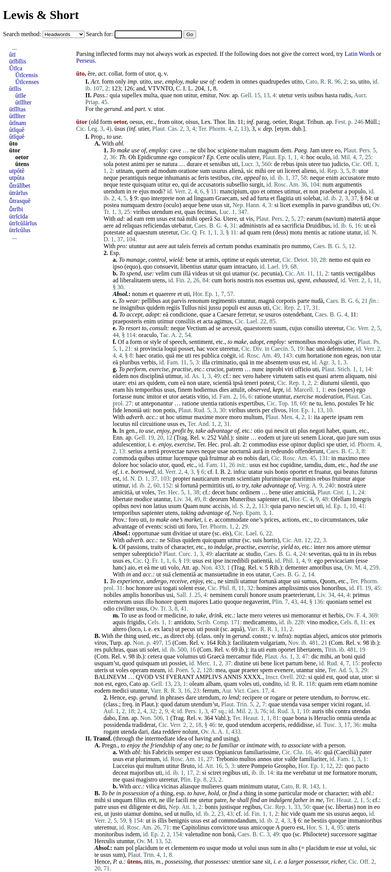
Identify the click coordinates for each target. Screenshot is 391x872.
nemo (336, 259)
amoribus (321, 567)
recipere (252, 697)
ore (271, 171)
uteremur (105, 827)
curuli (241, 595)
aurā (257, 451)
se (158, 164)
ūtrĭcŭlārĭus (23, 223)
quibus (146, 458)
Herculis (104, 841)
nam (119, 848)
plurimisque (276, 478)
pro (121, 246)
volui (250, 848)
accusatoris (211, 184)
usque (214, 848)
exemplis (303, 205)
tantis (338, 273)
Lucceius (124, 766)
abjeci (320, 636)
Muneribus (243, 499)
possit (212, 629)
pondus (243, 246)
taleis (183, 246)
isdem (132, 834)
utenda (289, 704)
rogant (354, 704)
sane (257, 861)
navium (335, 218)
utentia (209, 403)
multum (253, 417)
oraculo (148, 335)
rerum (228, 478)
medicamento (259, 622)
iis (359, 554)
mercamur (238, 656)
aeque (190, 205)
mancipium (233, 191)
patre (220, 800)
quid (359, 656)
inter (319, 547)
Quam (190, 506)
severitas (319, 554)
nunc (258, 369)
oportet (298, 471)
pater (365, 752)
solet (153, 649)
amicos (339, 636)
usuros (273, 314)
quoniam (337, 601)
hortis (270, 540)
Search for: (100, 34)
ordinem (250, 492)
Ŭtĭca (15, 68)
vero (248, 376)
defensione (340, 348)
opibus (121, 506)
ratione (337, 232)
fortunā (189, 485)
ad (153, 171)
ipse (218, 560)
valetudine (198, 834)
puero (288, 827)
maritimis (304, 478)
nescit (281, 430)
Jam (315, 150)
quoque (233, 601)
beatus (351, 471)
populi (230, 307)
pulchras (113, 649)
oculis (238, 157)
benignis (178, 820)
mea (220, 670)
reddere (172, 731)
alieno (309, 171)
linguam (204, 198)
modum (167, 171)
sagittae (367, 834)
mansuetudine (221, 574)
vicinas (169, 786)
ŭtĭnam (17, 123)
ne (193, 150)
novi (136, 506)
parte (303, 301)
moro (235, 417)
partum (294, 663)
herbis (335, 615)
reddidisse (300, 725)
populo (357, 191)
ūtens (22, 164)
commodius (263, 444)
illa (206, 362)
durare (194, 164)
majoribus (142, 772)
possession (135, 793)
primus (361, 595)
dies (224, 389)
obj (189, 636)
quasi (322, 376)
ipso (118, 266)
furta (263, 198)
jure (287, 437)
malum (247, 150)
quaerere (165, 294)
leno (329, 403)
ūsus (119, 128)
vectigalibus (360, 273)
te (220, 725)
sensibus (220, 164)
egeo (120, 684)
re (134, 191)
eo (337, 150)
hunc (232, 492)
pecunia (270, 273)
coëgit (228, 355)
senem (309, 437)
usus (216, 205)
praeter (250, 670)
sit (227, 205)
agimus (223, 321)
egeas (351, 355)
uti (235, 164)
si (276, 205)
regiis (173, 307)
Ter (201, 444)
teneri (251, 383)
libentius (190, 266)
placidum (146, 848)
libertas (345, 807)
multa (150, 95)
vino (312, 622)
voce (212, 348)
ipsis (301, 164)
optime (230, 259)
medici (120, 690)
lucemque (185, 458)
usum (175, 506)
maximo (347, 458)
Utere (230, 218)
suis (268, 471)
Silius (173, 540)
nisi (202, 307)
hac (200, 348)
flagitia (285, 198)
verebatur (304, 772)
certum (224, 246)
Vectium (197, 328)
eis (225, 533)
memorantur (306, 615)
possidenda (117, 725)
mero (256, 615)
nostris (246, 280)
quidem (156, 307)
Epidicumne (152, 157)
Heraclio (324, 718)
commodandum (238, 820)
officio (303, 369)
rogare (278, 697)
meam (157, 670)
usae (222, 451)
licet (285, 205)
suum (280, 328)
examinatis (267, 246)
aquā (236, 629)
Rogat (296, 122)
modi (156, 191)
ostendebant (297, 314)
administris (252, 225)
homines (267, 588)
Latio (215, 601)
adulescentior (129, 444)
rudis (345, 95)
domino (152, 813)
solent (186, 588)
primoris (371, 636)
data (156, 731)
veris (300, 95)
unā (320, 348)
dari (263, 458)
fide (117, 410)
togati (170, 588)
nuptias (303, 636)
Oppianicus (229, 752)
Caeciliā (346, 752)
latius (160, 506)
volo (173, 567)
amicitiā (122, 492)
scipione (227, 150)
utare (119, 383)
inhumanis (177, 177)
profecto (371, 663)
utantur (162, 499)
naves (192, 451)
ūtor (14, 150)
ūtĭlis (15, 88)
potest (122, 164)
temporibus (149, 389)
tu (318, 403)
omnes (250, 81)
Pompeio (262, 766)
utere (327, 150)
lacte (242, 615)
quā (170, 355)
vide (295, 813)
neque (111, 177)
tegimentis (223, 301)
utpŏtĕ (16, 171)
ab (232, 458)
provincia (151, 348)
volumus (187, 656)
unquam (122, 800)
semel (356, 601)
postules (347, 403)
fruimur (218, 458)
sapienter (268, 499)
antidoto (184, 622)
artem (336, 376)
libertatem (309, 649)
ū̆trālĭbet (19, 185)
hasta (331, 95)
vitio (202, 396)
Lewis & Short (41, 15)
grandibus (349, 205)
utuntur (137, 246)
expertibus (251, 403)
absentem (276, 362)
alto (292, 848)
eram (119, 389)
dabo (109, 718)
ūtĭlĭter (23, 102)
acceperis (273, 725)
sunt (166, 533)
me (180, 355)
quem (143, 171)
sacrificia (293, 225)
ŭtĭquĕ (16, 130)
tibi (202, 150)
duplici (316, 444)
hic (370, 403)
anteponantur (157, 403)
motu (296, 232)
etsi (132, 383)
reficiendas (156, 225)
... (14, 47)
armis (212, 259)
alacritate (226, 554)
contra (342, 711)
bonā (229, 834)
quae (166, 95)
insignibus (132, 307)
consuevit (165, 266)
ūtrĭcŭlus (19, 230)
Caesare (226, 314)
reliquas (132, 225)
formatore (345, 772)
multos (247, 759)
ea (277, 225)
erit (152, 800)
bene (204, 205)
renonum (198, 301)
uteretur (168, 232)
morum (367, 772)
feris (203, 177)
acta (208, 321)
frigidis (136, 622)
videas (200, 273)
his (130, 389)
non (178, 95)
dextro (154, 205)
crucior (214, 369)
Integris (362, 499)
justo (116, 813)
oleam (196, 684)
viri (289, 369)
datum (182, 704)
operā (205, 218)
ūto (13, 143)
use (158, 81)
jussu (215, 307)
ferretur (246, 314)
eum (271, 649)
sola (108, 164)
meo (364, 458)
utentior (241, 861)
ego (172, 157)
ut (376, 198)
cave (175, 150)
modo (229, 848)
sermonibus (302, 342)
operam (139, 670)
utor (150, 73)
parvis (178, 301)
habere (263, 376)
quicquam (214, 540)
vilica (153, 786)
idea (182, 738)
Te (362, 403)
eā (373, 225)
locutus (121, 424)
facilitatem (246, 642)
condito (272, 684)
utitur (190, 95)
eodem (226, 81)
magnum (268, 150)
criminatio (223, 362)
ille (170, 800)
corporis (286, 301)
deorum (218, 499)
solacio (148, 465)
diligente (139, 807)
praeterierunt (298, 595)
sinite (242, 437)
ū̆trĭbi (16, 209)
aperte (328, 417)
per (150, 164)
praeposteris (127, 321)
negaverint (256, 601)
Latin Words (360, 54)
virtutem (283, 376)
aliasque (189, 786)
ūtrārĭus (18, 193)
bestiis (319, 820)
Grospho (284, 766)
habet (333, 430)
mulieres (211, 786)
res (196, 355)
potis (169, 410)
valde (291, 759)
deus (280, 232)
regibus (231, 772)
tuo (326, 164)
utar (376, 355)
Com (180, 642)
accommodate (232, 519)
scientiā (222, 383)
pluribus (129, 362)
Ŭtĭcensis (26, 75)
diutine (242, 663)
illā (186, 273)
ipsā (238, 383)
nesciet (306, 506)
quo (254, 191)
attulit (237, 389)
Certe (223, 157)
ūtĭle (20, 95)
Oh (132, 157)
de (276, 164)
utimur (292, 191)
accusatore (352, 177)
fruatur (322, 471)
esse (284, 444)
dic (315, 656)
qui (185, 184)
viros (100, 642)
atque (373, 218)
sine (320, 670)
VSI (159, 677)
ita (317, 417)
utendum (114, 191)
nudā (317, 301)
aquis (119, 622)
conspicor (190, 157)
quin (357, 259)
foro (134, 519)
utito (145, 81)
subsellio (237, 184)
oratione (188, 171)
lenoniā (133, 410)
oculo (323, 157)
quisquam (144, 184)
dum (329, 465)
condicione (183, 314)
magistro (146, 779)
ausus (255, 307)
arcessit (231, 328)
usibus (316, 95)
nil (135, 424)
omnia (344, 718)
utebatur (182, 225)
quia (115, 95)
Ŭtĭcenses (27, 82)
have (199, 793)
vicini (337, 704)
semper (121, 554)
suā (167, 574)
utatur (354, 232)
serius (135, 451)
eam (139, 218)
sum (205, 171)
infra (239, 471)
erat (129, 759)
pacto (362, 766)
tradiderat (143, 725)
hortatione (319, 355)
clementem (184, 848)
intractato (245, 266)
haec (141, 355)
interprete (162, 198)
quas (189, 212)
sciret (214, 772)
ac (193, 177)
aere (109, 225)
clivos (278, 410)
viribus (141, 212)
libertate (122, 499)
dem (286, 150)
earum (314, 218)
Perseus (85, 60)
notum (140, 294)
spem (266, 670)
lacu (166, 629)
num (327, 184)
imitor (154, 396)
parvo (328, 205)
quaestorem (258, 328)
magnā (266, 301)
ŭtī (12, 54)
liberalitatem (135, 280)
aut (152, 246)
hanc (118, 567)
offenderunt (309, 451)
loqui (170, 348)
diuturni (330, 383)
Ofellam (341, 499)
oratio (155, 355)
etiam (351, 684)
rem (150, 218)
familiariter (312, 759)
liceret (292, 171)
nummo (300, 246)
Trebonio (227, 759)
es (182, 424)
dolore (120, 465)
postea (111, 205)
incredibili (236, 560)
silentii (349, 383)
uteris (254, 410)
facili (182, 800)
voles (148, 492)
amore (344, 547)
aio (132, 567)
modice (143, 499)
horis (230, 280)
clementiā (184, 574)
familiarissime (261, 752)
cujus (295, 328)
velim (162, 273)
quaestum (145, 232)
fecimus (207, 212)
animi (138, 164)
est (178, 212)
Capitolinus (196, 827)
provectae (172, 451)
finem (185, 389)
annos (264, 759)
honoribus (334, 588)
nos (259, 280)
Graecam (226, 198)
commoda (125, 458)
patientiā (261, 560)
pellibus (151, 301)
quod (177, 465)
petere (301, 697)
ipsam (345, 417)
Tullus (188, 307)
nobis (250, 458)
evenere (284, 670)
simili (232, 581)
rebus (288, 164)
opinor (298, 444)
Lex (206, 122)
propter (181, 478)
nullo (186, 813)
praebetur (331, 191)
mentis (312, 232)
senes (346, 389)
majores (198, 601)
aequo (358, 813)
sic (250, 171)
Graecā (215, 656)
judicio (340, 164)
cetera (155, 656)
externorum (118, 601)
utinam (124, 171)
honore (144, 588)
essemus (275, 280)
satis (300, 376)
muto (373, 177)
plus (303, 430)
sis (329, 813)
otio (258, 430)
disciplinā (152, 376)
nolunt (190, 731)
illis (162, 820)
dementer (296, 567)
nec (237, 376)
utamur (240, 273)
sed (244, 198)
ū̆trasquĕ (19, 201)
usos (314, 588)
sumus (309, 581)
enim (332, 177)
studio (253, 554)
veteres (272, 615)
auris (318, 711)
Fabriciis (163, 752)
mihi (260, 171)
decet (218, 492)
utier (143, 128)
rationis (228, 403)
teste (125, 184)
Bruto (188, 766)
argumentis (348, 184)
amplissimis (293, 588)
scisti (170, 526)
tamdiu (313, 465)
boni (347, 656)
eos (332, 389)
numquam (133, 205)
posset (185, 348)
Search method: (23, 34)
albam (213, 684)
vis (249, 218)
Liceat (326, 437)
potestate (114, 232)
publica (210, 355)
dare (191, 697)
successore (344, 834)
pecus (188, 629)
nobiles (112, 595)
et (206, 164)
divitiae (181, 533)
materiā (356, 218)
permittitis (212, 485)
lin (231, 122)
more (221, 417)
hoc (211, 150)
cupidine (291, 465)
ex (372, 622)
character (182, 547)
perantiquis (133, 177)
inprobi (274, 369)
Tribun (315, 122)
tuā (181, 218)
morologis (330, 342)
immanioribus (365, 820)
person (337, 745)
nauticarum (205, 478)
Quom (327, 581)
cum (176, 273)
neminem (221, 595)
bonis (281, 471)
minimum (250, 786)
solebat (311, 198)
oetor (22, 157)
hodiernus (205, 389)
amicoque (262, 827)
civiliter (125, 608)
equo (132, 266)
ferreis (199, 246)
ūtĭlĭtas (17, 109)
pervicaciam (339, 560)
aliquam (355, 376)
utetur (286, 95)
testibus (220, 177)
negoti (317, 430)
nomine (368, 684)
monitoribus (109, 834)
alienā (236, 171)
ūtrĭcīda (18, 216)
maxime (204, 417)
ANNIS (232, 677)
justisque (230, 807)
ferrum (211, 690)
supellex (132, 95)
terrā (153, 451)
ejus (144, 191)
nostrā (345, 485)
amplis (131, 595)
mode (310, 793)
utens (158, 280)
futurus (368, 471)
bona (301, 718)
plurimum (148, 759)
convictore (224, 827)
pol (129, 848)
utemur (361, 547)
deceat (120, 772)
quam (254, 232)
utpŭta (16, 177)
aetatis (188, 396)
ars (141, 383)
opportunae (146, 533)
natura (169, 164)
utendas (361, 711)
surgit (256, 184)
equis (252, 259)
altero (119, 629)
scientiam (248, 478)
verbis (148, 362)
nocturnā (240, 451)
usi (290, 280)
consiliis (185, 321)
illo (149, 601)
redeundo (282, 451)
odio (109, 608)
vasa (304, 704)
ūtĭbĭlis (17, 61)
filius (140, 800)
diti (162, 807)
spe (330, 444)
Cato (135, 684)
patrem (234, 369)
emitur (208, 95)
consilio (313, 328)
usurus (220, 171)
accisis (221, 506)
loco (135, 629)
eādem (121, 376)
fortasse (122, 396)
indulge (223, 547)
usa (338, 567)
